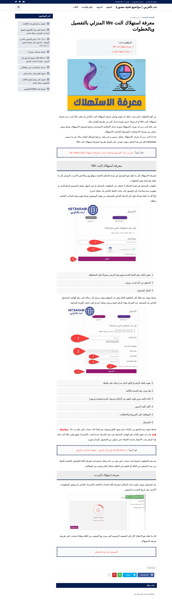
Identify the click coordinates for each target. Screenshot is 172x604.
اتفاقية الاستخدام (151, 2)
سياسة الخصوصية (137, 2)
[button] (18, 7)
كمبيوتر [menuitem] (109, 7)
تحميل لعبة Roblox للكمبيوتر (35, 89)
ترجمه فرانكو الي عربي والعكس (33, 67)
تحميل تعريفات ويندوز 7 (37, 52)
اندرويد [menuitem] (99, 7)
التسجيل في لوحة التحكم (106, 552)
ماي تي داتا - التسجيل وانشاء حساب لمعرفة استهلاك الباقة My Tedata (101, 152)
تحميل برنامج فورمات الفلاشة (34, 24)
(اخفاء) (121, 43)
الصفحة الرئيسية (148, 17)
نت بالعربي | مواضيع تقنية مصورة (136, 7)
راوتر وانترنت (135, 17)
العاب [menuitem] (75, 7)
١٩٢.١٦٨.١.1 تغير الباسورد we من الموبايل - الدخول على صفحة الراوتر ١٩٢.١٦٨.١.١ (34, 42)
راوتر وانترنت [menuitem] (87, 7)
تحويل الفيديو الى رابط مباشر (34, 73)
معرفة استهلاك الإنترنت (121, 51)
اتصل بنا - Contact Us (122, 2)
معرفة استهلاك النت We (122, 47)
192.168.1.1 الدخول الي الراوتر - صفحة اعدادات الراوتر (101, 450)
